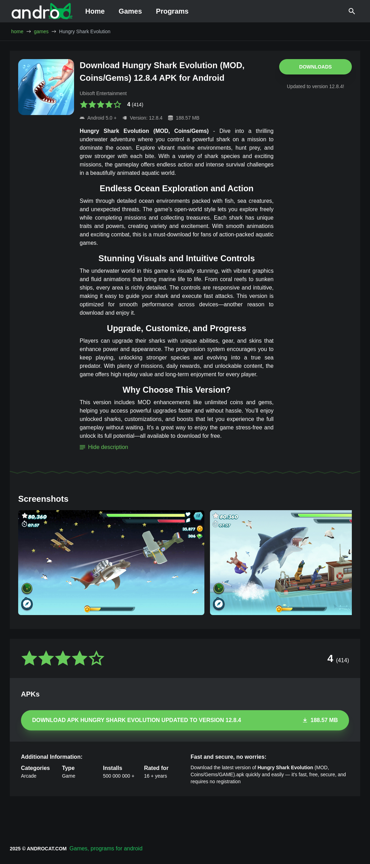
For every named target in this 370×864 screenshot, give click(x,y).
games (41, 31)
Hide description (104, 447)
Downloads (315, 67)
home (17, 31)
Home (95, 11)
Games (130, 11)
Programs (172, 11)
